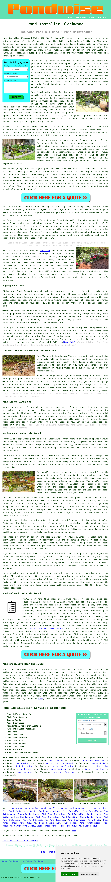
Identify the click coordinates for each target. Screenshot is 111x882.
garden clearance (64, 772)
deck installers (25, 766)
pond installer (10, 215)
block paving (55, 760)
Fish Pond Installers (14, 811)
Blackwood (45, 251)
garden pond (12, 520)
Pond (4, 251)
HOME (70, 18)
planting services (93, 760)
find (11, 669)
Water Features (91, 826)
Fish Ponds (94, 820)
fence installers (94, 769)
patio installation (62, 766)
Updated (29, 861)
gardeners (25, 769)
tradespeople (9, 775)
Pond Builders (99, 808)
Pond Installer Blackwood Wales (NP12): (25, 38)
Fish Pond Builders (70, 826)
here (40, 699)
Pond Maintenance (23, 817)
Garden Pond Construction (24, 808)
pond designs (88, 475)
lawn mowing (21, 763)
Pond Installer (49, 808)
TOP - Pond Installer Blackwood (20, 841)
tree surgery (24, 772)
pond (39, 64)
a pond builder (96, 757)
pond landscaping (94, 611)
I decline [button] (74, 874)
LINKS (76, 18)
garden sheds (98, 763)
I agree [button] (64, 874)
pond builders (35, 271)
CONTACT (92, 18)
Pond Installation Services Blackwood (34, 708)
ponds (106, 38)
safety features (65, 104)
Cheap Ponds (51, 826)
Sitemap (4, 861)
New (23, 861)
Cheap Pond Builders (24, 823)
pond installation (91, 684)
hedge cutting (58, 769)
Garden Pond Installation (28, 826)
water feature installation (46, 628)
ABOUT (84, 18)
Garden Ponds (94, 814)
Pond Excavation (77, 820)
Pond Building (69, 817)
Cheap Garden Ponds (28, 814)
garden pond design (92, 456)
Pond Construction (49, 823)
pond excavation (98, 634)
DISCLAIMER (102, 18)
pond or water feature (16, 177)
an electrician (100, 766)
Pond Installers (92, 811)
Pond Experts (39, 861)
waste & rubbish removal (59, 763)
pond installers (98, 274)
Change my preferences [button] (89, 874)
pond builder (52, 232)
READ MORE (69, 342)
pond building (38, 220)
